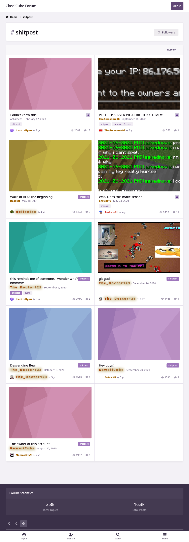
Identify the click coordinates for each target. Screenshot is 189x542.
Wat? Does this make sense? (120, 197)
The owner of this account (30, 444)
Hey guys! (106, 365)
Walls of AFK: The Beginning (31, 197)
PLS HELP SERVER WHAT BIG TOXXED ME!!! (131, 115)
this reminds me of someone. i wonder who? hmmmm (44, 280)
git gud (104, 278)
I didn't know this (23, 115)
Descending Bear (23, 365)
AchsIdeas (16, 119)
